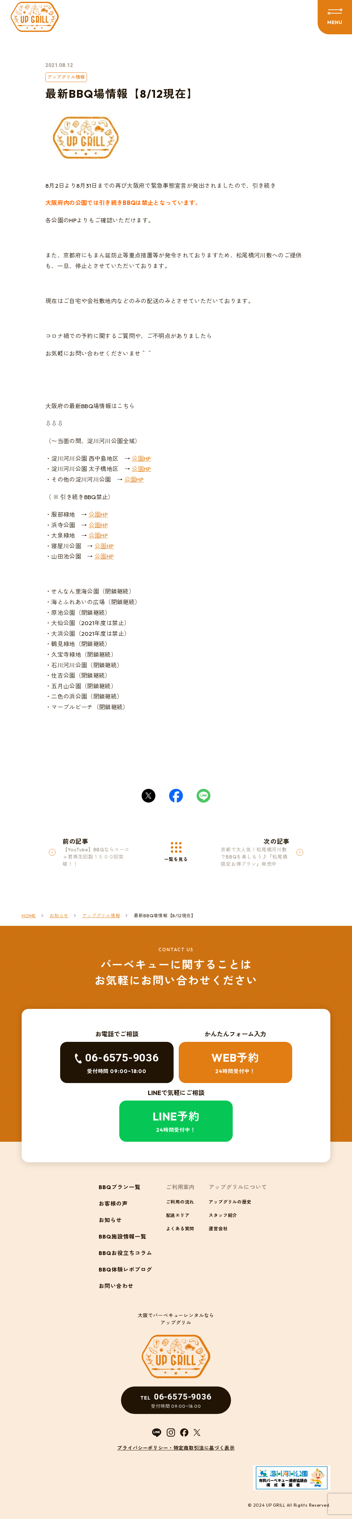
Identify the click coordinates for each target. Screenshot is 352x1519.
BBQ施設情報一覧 (122, 1236)
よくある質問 (180, 1228)
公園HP (141, 458)
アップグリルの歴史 (230, 1202)
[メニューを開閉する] (335, 17)
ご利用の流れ (180, 1202)
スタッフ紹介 (223, 1215)
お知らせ (110, 1220)
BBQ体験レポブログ (125, 1269)
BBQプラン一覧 (120, 1187)
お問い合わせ (116, 1285)
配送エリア (178, 1215)
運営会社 (218, 1228)
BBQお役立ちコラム (125, 1253)
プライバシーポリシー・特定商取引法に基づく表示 (175, 1448)
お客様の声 (113, 1203)
